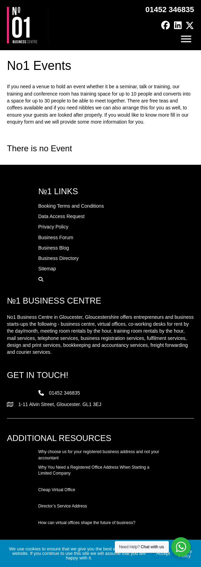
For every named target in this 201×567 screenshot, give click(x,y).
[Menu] (186, 39)
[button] (165, 25)
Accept (163, 553)
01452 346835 (169, 9)
